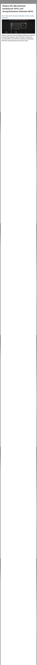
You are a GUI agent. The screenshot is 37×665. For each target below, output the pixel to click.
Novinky (27, 16)
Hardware (15, 16)
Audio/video (5, 17)
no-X (10, 16)
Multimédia (21, 16)
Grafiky (32, 16)
